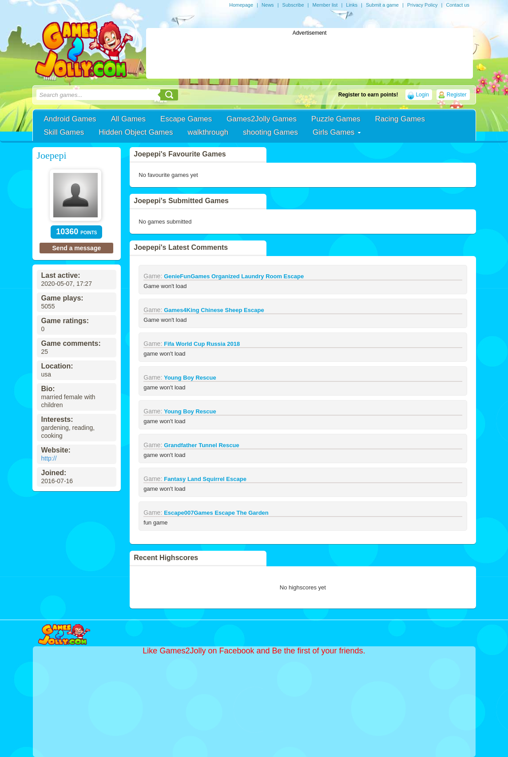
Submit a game (382, 5)
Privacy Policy (422, 5)
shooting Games (270, 132)
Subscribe (293, 5)
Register (457, 95)
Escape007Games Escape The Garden (216, 512)
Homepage (241, 5)
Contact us (457, 5)
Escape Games (186, 119)
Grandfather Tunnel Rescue (201, 445)
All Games (128, 119)
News (268, 5)
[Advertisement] (309, 56)
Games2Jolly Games (261, 119)
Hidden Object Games (136, 132)
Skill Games (64, 132)
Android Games (70, 119)
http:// (49, 458)
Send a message (76, 248)
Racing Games (400, 119)
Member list (324, 5)
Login (422, 95)
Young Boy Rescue (190, 377)
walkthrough (207, 132)
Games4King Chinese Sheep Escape (214, 310)
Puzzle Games (336, 119)
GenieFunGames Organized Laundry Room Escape (234, 276)
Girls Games (333, 132)
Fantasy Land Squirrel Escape (205, 479)
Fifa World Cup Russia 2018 (202, 343)
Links (351, 5)
